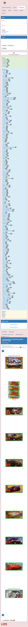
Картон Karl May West (8, 281)
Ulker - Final (6, 260)
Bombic (5, 103)
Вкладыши (6, 60)
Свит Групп (6, 294)
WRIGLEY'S (6, 267)
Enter (4, 138)
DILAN (5, 128)
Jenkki (5, 161)
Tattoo (5, 246)
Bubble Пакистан (7, 109)
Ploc (4, 226)
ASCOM (5, 87)
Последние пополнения (7, 334)
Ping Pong (5, 222)
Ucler (4, 257)
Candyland (5, 113)
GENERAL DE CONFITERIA (9, 147)
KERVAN (5, 172)
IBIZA (4, 157)
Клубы (3, 317)
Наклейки (5, 62)
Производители (19, 334)
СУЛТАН (5, 300)
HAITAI (5, 154)
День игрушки (6, 277)
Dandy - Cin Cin (7, 124)
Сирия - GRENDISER (7, 295)
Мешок (3, 315)
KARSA (5, 167)
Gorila (4, 151)
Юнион (5, 305)
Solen (4, 237)
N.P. (4, 198)
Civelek (5, 118)
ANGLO (5, 83)
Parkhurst (5, 218)
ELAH (4, 135)
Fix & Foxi (5, 143)
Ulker (4, 259)
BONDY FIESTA (6, 106)
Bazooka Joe (6, 93)
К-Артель (5, 280)
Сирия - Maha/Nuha (7, 297)
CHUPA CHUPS (6, 116)
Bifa (4, 96)
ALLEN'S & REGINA (7, 77)
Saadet (5, 227)
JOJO (4, 164)
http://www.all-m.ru (14, 327)
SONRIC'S (5, 239)
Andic (5, 82)
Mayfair (5, 189)
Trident (5, 253)
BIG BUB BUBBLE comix (9, 97)
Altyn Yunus (6, 79)
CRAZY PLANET (7, 120)
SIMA (4, 235)
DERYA (5, 127)
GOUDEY (5, 152)
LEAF (5, 179)
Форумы (4, 311)
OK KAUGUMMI (7, 208)
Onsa (4, 212)
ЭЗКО (4, 304)
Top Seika (5, 249)
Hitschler (5, 155)
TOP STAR (5, 250)
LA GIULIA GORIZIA (7, 178)
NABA (4, 199)
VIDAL (5, 266)
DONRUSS (5, 131)
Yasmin (5, 269)
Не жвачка (5, 308)
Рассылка (5, 65)
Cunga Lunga (6, 121)
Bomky (5, 104)
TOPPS (5, 252)
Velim (4, 264)
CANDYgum (6, 111)
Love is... (5, 182)
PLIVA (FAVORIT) (7, 225)
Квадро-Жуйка (6, 284)
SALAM (5, 229)
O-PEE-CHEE (6, 205)
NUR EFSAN (6, 203)
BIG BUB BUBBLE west (8, 99)
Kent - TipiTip (6, 169)
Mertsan (5, 192)
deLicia (5, 126)
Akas (4, 76)
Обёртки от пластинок (8, 293)
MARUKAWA (6, 186)
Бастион (5, 273)
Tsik (4, 254)
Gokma (5, 150)
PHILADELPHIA (6, 220)
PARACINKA (6, 213)
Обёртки (5, 63)
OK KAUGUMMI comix (8, 209)
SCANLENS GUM (7, 233)
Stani (4, 243)
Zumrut (5, 271)
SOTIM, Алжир (6, 240)
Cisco (4, 117)
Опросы (4, 314)
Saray (4, 232)
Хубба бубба (6, 303)
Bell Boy (5, 94)
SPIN (4, 242)
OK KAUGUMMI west (8, 210)
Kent (4, 168)
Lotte (5, 181)
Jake (4, 160)
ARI (4, 86)
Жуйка (5, 278)
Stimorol (5, 244)
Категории (4, 331)
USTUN (5, 261)
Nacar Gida (6, 201)
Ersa (4, 140)
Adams (5, 72)
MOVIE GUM (6, 196)
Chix (4, 114)
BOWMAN (5, 107)
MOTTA (5, 195)
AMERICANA (6, 80)
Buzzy (5, 110)
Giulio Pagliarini (7, 148)
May (4, 188)
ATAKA (5, 89)
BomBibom (6, 101)
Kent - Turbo (6, 171)
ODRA (4, 206)
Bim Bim (5, 100)
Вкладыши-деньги (7, 276)
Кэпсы (5, 286)
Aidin (4, 75)
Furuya (5, 145)
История (5, 59)
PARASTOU (6, 216)
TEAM (4, 247)
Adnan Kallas (6, 73)
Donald (5, 130)
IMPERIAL (5, 158)
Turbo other (6, 256)
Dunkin (5, 134)
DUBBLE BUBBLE (7, 133)
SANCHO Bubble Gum (8, 230)
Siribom (5, 236)
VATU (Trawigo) (6, 263)
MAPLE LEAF (6, 185)
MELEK (5, 191)
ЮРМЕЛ (5, 307)
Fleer (4, 144)
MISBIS (5, 193)
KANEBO (5, 165)
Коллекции (4, 69)
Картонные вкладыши (8, 283)
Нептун (5, 290)
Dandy (5, 123)
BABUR (5, 90)
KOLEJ (5, 174)
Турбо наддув (6, 301)
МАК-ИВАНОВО (7, 287)
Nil (4, 202)
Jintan (5, 162)
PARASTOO (6, 215)
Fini (4, 141)
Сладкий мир (6, 298)
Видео (3, 312)
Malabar (5, 184)
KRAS (4, 177)
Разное (5, 66)
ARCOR (5, 84)
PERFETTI (6, 219)
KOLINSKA (6, 175)
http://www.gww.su (14, 324)
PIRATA (5, 223)
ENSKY (5, 137)
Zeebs (4, 270)
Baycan (5, 92)
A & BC (5, 70)
